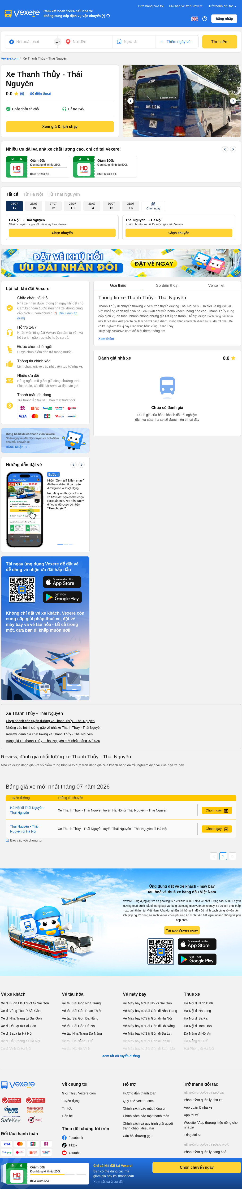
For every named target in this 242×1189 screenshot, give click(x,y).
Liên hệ (67, 1045)
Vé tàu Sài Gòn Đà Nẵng (80, 947)
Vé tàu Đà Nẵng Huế (77, 970)
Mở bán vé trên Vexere (186, 6)
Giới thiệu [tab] (118, 285)
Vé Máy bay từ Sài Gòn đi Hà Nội (147, 947)
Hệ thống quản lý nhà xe (204, 1022)
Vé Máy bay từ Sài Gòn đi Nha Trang (150, 940)
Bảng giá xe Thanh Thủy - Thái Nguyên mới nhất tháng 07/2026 (53, 670)
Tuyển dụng (71, 1030)
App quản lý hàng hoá (200, 1088)
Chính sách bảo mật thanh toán (146, 1045)
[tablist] (167, 285)
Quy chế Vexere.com (138, 1030)
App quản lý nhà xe (198, 1036)
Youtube (75, 1082)
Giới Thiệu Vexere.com (79, 1022)
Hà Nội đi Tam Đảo (198, 955)
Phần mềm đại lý (196, 1096)
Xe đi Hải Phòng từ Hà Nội (20, 970)
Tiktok (73, 1074)
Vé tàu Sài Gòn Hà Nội (78, 955)
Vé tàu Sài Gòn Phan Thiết (81, 940)
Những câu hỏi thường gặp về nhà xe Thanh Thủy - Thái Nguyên (53, 657)
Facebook (76, 1067)
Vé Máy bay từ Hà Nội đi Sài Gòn (147, 932)
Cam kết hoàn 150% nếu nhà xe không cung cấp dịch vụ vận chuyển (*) (74, 13)
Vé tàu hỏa (72, 923)
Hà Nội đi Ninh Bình (198, 932)
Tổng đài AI (192, 1064)
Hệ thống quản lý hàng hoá (206, 1074)
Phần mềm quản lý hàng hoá (205, 1081)
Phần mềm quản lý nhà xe (203, 1029)
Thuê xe (192, 923)
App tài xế (191, 1044)
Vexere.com (9, 58)
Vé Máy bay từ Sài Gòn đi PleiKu (147, 970)
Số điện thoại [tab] (167, 285)
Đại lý (188, 1106)
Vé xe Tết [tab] (216, 285)
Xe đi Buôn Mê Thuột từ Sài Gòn (25, 932)
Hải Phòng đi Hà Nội (199, 978)
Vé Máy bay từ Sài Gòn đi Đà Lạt (147, 962)
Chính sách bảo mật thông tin (144, 1037)
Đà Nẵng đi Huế (195, 970)
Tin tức (67, 1037)
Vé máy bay (134, 923)
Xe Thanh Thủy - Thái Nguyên (34, 642)
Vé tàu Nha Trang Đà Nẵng (82, 962)
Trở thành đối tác (222, 6)
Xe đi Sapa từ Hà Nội (16, 962)
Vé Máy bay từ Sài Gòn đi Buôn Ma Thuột (149, 980)
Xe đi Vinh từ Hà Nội (16, 978)
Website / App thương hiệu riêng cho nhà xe (211, 1054)
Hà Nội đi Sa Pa (195, 947)
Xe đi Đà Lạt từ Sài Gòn (18, 955)
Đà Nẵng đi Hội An (197, 962)
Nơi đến (79, 41)
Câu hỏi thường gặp (137, 1065)
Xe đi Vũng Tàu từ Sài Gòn (21, 940)
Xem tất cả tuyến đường (121, 985)
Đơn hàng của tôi (151, 6)
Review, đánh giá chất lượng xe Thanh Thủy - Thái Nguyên (49, 663)
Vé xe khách (13, 923)
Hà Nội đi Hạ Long (197, 940)
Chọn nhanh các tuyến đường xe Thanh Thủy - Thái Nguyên (50, 650)
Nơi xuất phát (27, 41)
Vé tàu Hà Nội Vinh (76, 978)
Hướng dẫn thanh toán (139, 1022)
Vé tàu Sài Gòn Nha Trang (81, 932)
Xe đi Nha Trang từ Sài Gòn (21, 947)
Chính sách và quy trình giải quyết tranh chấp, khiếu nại (148, 1055)
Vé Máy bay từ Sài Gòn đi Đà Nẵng (149, 955)
